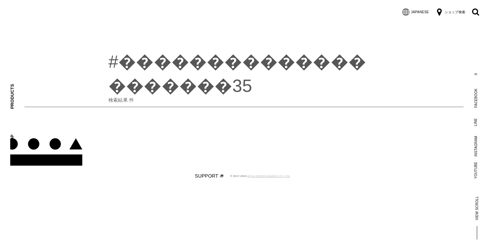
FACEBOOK (475, 98)
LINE (475, 122)
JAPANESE (415, 12)
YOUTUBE (476, 170)
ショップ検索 (450, 12)
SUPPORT (209, 176)
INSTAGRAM (475, 146)
